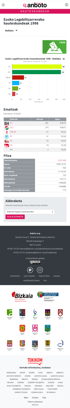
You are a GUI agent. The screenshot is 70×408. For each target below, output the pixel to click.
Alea (40, 373)
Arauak (56, 276)
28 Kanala (51, 392)
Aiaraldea (11, 373)
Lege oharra (29, 276)
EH (11, 123)
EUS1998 (62, 160)
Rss (45, 281)
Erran (35, 379)
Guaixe (51, 382)
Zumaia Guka (37, 392)
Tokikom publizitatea (35, 402)
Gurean (35, 398)
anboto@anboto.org (28, 249)
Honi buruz (15, 276)
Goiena (20, 382)
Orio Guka (38, 389)
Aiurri (31, 373)
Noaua (60, 386)
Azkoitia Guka (57, 376)
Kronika (38, 386)
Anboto (59, 373)
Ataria (28, 376)
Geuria (10, 382)
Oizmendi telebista (21, 389)
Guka (60, 382)
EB (11, 145)
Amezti (49, 373)
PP (11, 136)
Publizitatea (44, 276)
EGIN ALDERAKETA (15, 217)
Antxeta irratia (14, 376)
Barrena (14, 379)
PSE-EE (13, 132)
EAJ (11, 127)
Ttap (44, 398)
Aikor (22, 373)
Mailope (49, 386)
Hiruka (28, 386)
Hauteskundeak (34, 11)
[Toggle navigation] (3, 5)
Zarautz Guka (21, 392)
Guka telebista (14, 386)
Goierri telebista (36, 382)
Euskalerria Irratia (51, 379)
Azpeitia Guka (40, 376)
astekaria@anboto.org (35, 252)
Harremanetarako (31, 281)
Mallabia (11, 30)
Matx (26, 398)
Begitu (25, 379)
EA (11, 141)
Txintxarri (52, 389)
